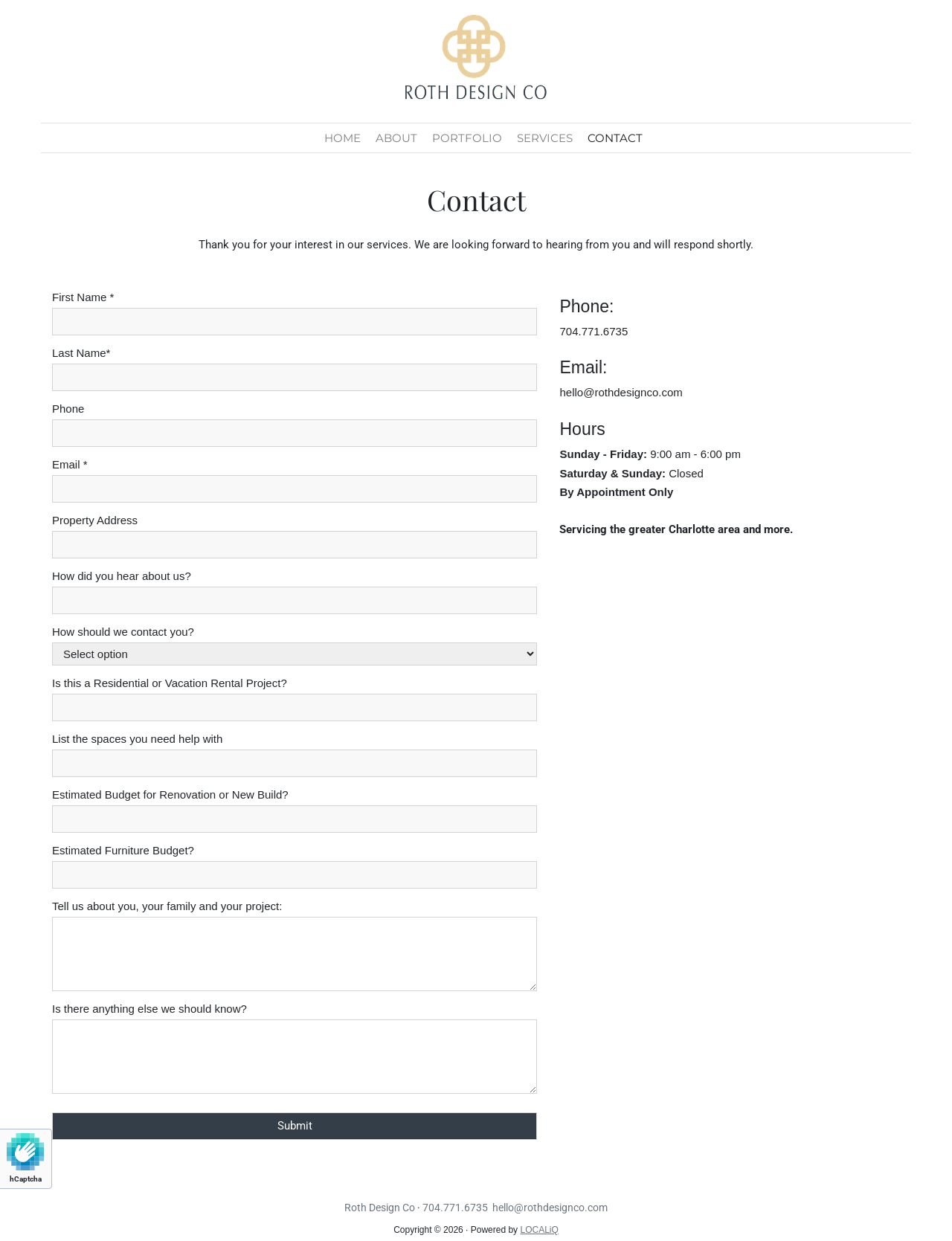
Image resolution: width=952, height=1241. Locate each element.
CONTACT (615, 138)
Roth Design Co (379, 1207)
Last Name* (81, 352)
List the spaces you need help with (137, 738)
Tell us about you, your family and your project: (167, 906)
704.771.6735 (593, 331)
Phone (68, 408)
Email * (70, 464)
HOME (342, 138)
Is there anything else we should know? (149, 1008)
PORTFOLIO (467, 138)
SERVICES (545, 138)
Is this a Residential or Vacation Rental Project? (169, 683)
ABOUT (396, 138)
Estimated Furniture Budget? (123, 850)
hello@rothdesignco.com (620, 392)
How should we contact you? (123, 631)
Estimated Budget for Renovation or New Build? (170, 794)
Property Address (95, 520)
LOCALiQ (539, 1230)
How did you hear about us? (121, 576)
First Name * (83, 297)
